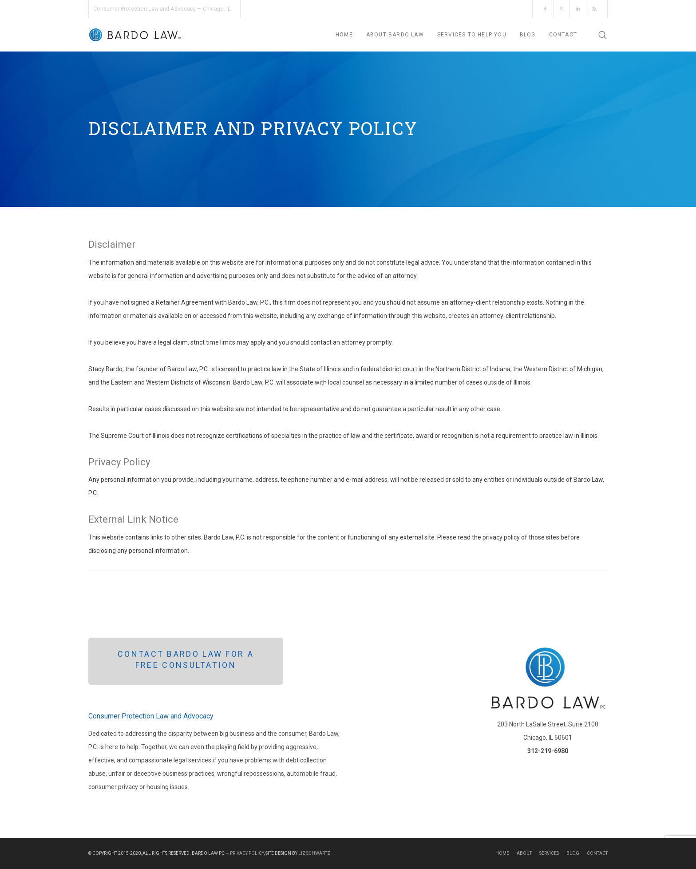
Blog (572, 853)
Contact (597, 853)
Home (502, 853)
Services (549, 853)
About (524, 853)
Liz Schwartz (314, 853)
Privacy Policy (247, 853)
